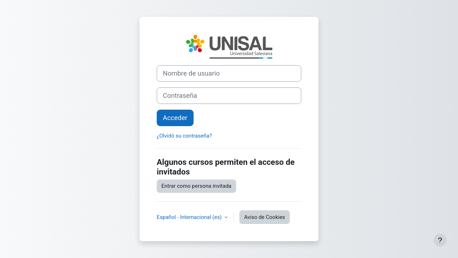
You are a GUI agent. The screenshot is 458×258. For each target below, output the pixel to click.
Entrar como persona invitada (196, 186)
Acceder (175, 118)
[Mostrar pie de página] (440, 240)
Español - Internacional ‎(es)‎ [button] (190, 217)
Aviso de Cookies (264, 217)
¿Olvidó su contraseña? (184, 136)
